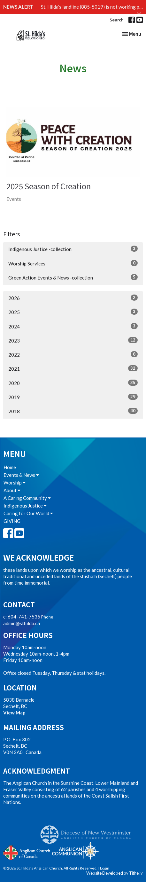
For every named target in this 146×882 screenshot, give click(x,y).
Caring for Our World (28, 513)
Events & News (21, 475)
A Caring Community (27, 498)
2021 (73, 368)
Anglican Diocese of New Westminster (88, 831)
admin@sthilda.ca (21, 623)
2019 (73, 397)
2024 (73, 326)
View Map (14, 712)
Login (104, 868)
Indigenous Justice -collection (73, 249)
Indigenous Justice (25, 505)
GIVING (12, 521)
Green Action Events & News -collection (73, 277)
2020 (73, 383)
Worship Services (73, 263)
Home (10, 467)
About (12, 490)
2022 (73, 354)
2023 (73, 340)
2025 (73, 312)
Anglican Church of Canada (27, 852)
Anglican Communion (75, 851)
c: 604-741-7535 (21, 616)
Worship (15, 482)
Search (117, 20)
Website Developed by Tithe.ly (114, 873)
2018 (73, 411)
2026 (73, 298)
